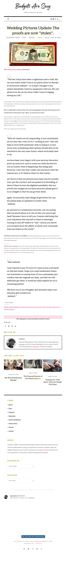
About (10, 406)
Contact (11, 432)
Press (10, 410)
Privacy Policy (13, 425)
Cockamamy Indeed (12, 39)
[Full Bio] (45, 454)
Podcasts (11, 413)
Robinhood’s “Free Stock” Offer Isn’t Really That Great (52, 383)
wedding (31, 39)
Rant (23, 39)
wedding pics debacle (14, 71)
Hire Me (11, 428)
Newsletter (12, 417)
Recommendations (15, 421)
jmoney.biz (35, 348)
